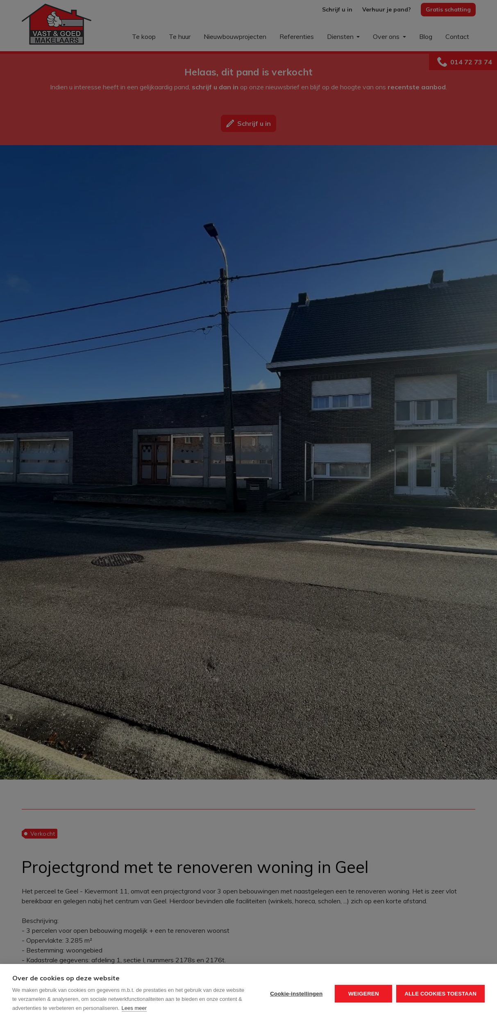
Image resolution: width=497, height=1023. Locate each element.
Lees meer (134, 1008)
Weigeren (363, 994)
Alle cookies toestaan (440, 994)
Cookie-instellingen (296, 994)
